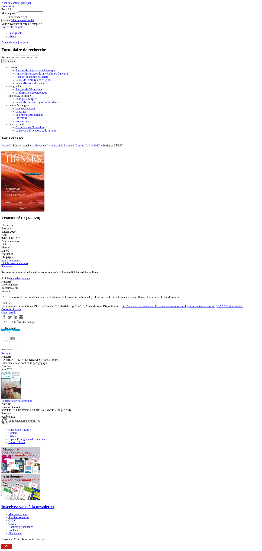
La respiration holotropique (16, 400)
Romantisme (22, 121)
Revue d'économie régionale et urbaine (37, 102)
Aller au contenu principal (16, 2)
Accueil (5, 145)
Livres (12, 36)
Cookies (13, 529)
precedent (15, 278)
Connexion (7, 6)
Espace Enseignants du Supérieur (27, 439)
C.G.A (12, 523)
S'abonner (6, 266)
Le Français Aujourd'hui (29, 114)
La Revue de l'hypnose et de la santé (35, 130)
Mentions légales (18, 514)
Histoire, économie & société (31, 76)
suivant (26, 278)
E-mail (6, 9)
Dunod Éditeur (16, 442)
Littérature (21, 117)
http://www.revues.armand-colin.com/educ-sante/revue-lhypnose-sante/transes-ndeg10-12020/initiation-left (182, 306)
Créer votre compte (12, 26)
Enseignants (15, 32)
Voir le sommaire (11, 260)
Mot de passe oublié (22, 20)
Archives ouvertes (18, 517)
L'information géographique (31, 92)
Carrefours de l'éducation (29, 127)
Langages (20, 111)
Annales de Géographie (28, 89)
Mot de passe (9, 13)
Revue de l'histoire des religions (33, 79)
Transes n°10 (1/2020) (87, 145)
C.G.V (12, 520)
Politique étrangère (26, 98)
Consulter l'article (11, 309)
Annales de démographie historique (35, 70)
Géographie (15, 86)
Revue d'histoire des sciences (31, 83)
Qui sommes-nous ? (19, 429)
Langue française (25, 108)
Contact (12, 432)
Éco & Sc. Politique (19, 95)
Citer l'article (8, 312)
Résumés (6, 353)
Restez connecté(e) (16, 16)
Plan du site (15, 533)
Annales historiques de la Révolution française (41, 73)
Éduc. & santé (16, 124)
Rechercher (8, 57)
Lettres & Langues (18, 105)
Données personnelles (20, 526)
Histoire (13, 67)
